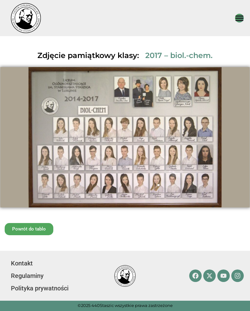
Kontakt (22, 263)
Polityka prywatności (40, 288)
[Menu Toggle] (239, 18)
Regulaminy (27, 275)
